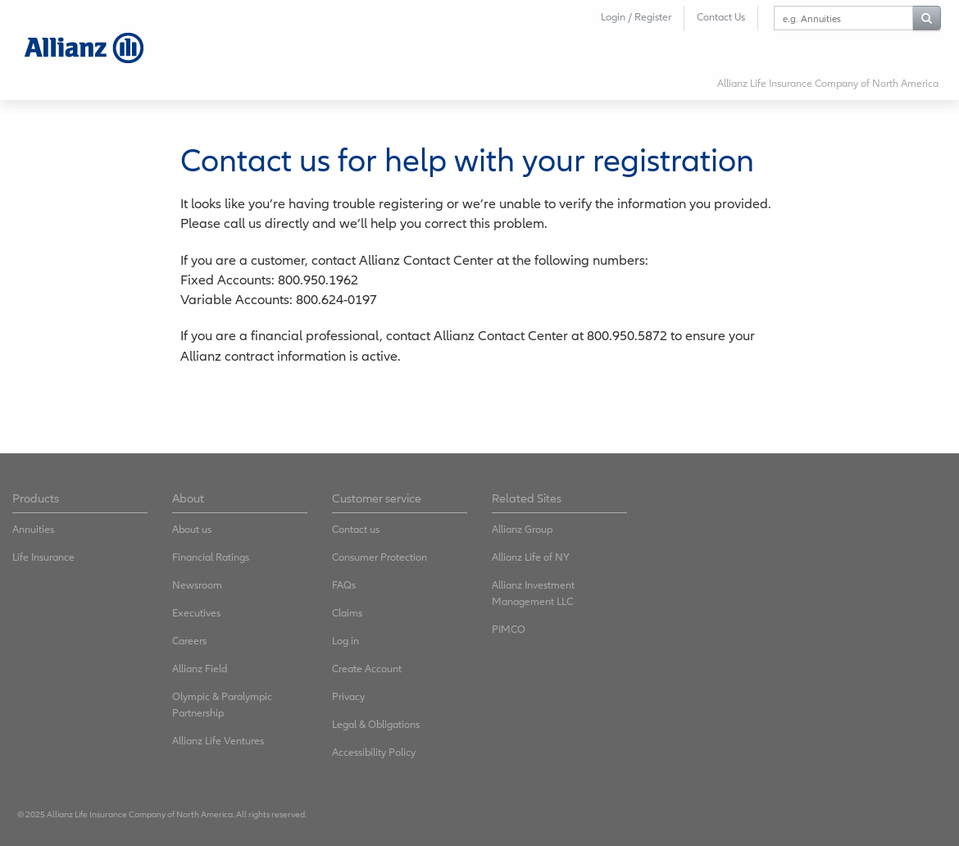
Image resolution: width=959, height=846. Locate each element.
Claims (347, 613)
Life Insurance (43, 557)
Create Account (367, 668)
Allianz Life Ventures (218, 741)
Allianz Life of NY (531, 557)
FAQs (344, 585)
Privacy (348, 696)
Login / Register (636, 17)
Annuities (33, 529)
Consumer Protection (379, 557)
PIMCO (508, 629)
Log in (345, 640)
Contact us (356, 529)
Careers (189, 640)
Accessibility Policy (374, 752)
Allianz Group (522, 529)
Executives (196, 613)
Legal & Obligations (376, 724)
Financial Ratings (210, 557)
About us (191, 529)
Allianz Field (199, 668)
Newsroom (197, 585)
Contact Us (721, 17)
